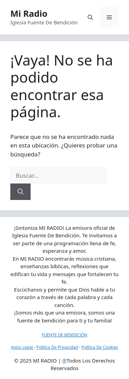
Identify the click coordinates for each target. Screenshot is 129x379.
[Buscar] (20, 191)
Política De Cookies (99, 347)
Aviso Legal (22, 347)
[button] (90, 17)
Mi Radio (28, 13)
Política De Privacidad (57, 347)
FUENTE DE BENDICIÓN (64, 335)
